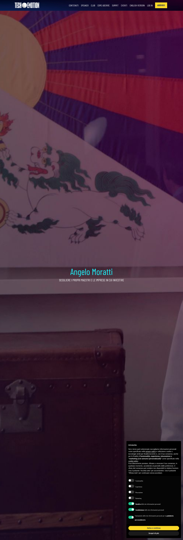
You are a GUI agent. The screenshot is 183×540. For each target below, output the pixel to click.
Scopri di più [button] (154, 533)
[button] (161, 5)
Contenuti (74, 5)
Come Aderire (104, 5)
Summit (115, 5)
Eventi (124, 5)
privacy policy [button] (151, 451)
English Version (137, 5)
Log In (150, 5)
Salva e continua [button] (153, 528)
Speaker (85, 5)
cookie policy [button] (133, 461)
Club (93, 5)
